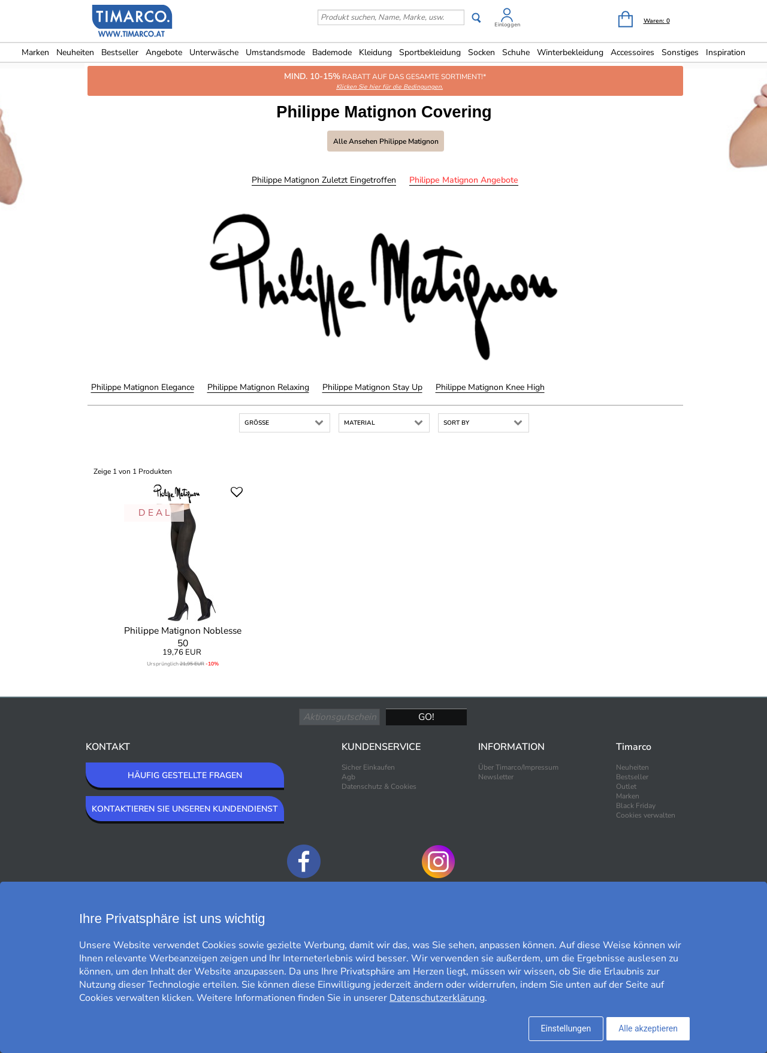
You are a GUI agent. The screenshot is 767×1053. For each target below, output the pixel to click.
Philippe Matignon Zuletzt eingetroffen (324, 180)
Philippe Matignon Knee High (490, 387)
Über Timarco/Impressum (518, 767)
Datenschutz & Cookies (379, 786)
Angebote (164, 52)
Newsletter (496, 777)
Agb (348, 777)
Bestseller (119, 52)
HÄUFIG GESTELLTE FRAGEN (185, 775)
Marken (35, 52)
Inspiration (725, 52)
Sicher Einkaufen (368, 767)
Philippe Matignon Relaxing (258, 387)
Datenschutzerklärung (437, 997)
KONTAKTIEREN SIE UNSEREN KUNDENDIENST (185, 809)
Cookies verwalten (645, 815)
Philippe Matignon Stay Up (372, 387)
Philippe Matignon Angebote (463, 180)
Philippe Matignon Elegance (142, 387)
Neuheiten (75, 52)
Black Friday (636, 805)
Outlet (626, 786)
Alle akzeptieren (648, 1028)
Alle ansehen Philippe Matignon (386, 141)
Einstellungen (566, 1028)
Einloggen (507, 24)
